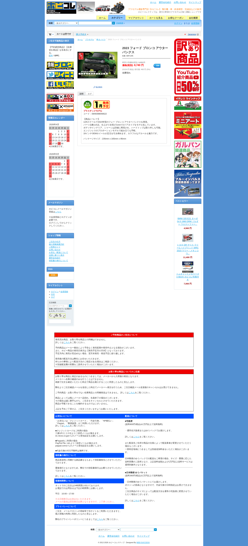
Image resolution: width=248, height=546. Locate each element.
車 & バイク (101, 39)
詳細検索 (119, 23)
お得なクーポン (176, 18)
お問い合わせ (180, 2)
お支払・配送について (58, 252)
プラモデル (89, 39)
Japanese (192, 34)
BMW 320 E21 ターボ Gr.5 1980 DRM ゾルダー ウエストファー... (187, 221)
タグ (90, 94)
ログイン (178, 23)
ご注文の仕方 (54, 241)
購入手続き (81, 34)
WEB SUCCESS (143, 542)
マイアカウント (136, 18)
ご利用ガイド (54, 247)
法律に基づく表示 (56, 255)
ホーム (153, 2)
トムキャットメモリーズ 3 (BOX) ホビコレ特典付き (187, 277)
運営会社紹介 (165, 2)
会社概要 (193, 18)
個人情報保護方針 (56, 244)
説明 (81, 94)
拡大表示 (99, 87)
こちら (58, 212)
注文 (53, 294)
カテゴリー (117, 17)
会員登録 (195, 23)
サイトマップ (195, 2)
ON (51, 55)
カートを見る (156, 18)
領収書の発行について (58, 260)
